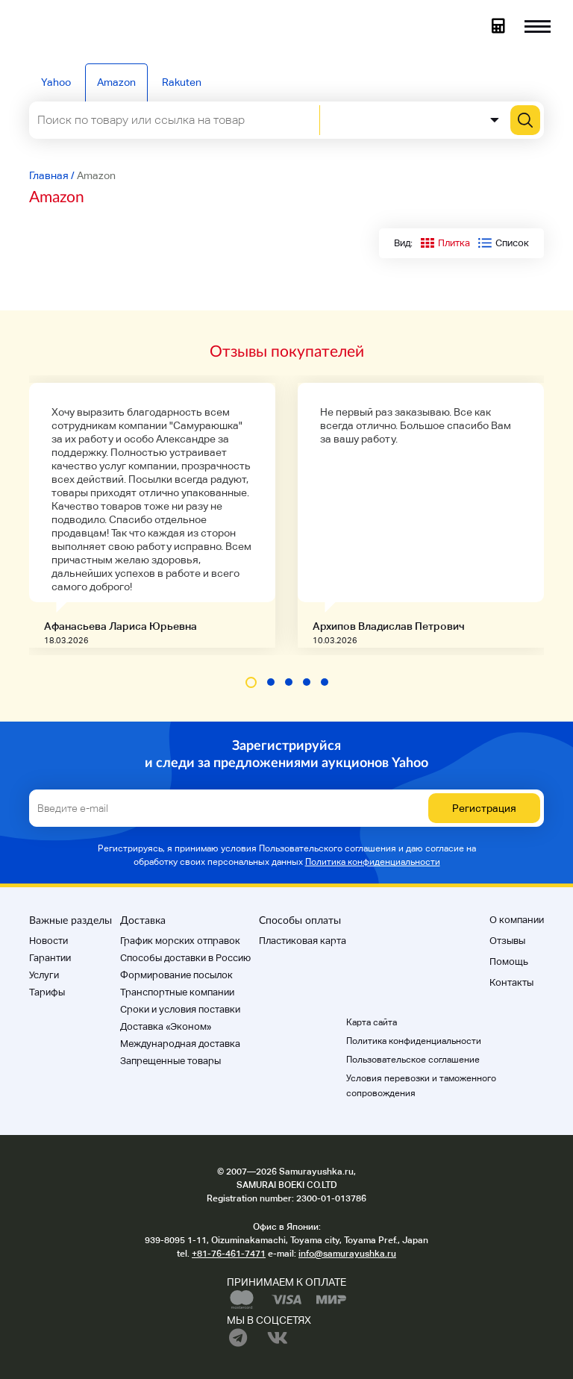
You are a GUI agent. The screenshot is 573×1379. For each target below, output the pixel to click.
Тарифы (47, 992)
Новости (48, 940)
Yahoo (56, 82)
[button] (251, 682)
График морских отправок (180, 940)
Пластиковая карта (302, 940)
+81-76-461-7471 (229, 1253)
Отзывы (507, 940)
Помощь (508, 961)
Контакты (511, 982)
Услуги (44, 975)
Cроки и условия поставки (180, 1009)
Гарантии (50, 957)
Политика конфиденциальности (372, 862)
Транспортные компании (177, 992)
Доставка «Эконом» (165, 1026)
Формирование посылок (176, 975)
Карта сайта (371, 1022)
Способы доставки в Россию (185, 957)
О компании (516, 919)
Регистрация (484, 808)
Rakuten (181, 82)
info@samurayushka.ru (347, 1253)
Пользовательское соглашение (413, 1059)
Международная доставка (180, 1043)
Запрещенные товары (170, 1060)
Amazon (116, 82)
